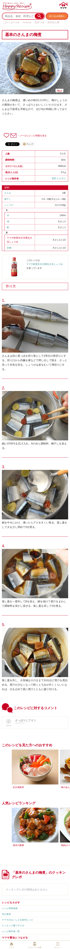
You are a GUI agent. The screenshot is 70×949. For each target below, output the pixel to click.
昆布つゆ (39, 22)
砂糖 (9, 248)
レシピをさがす (11, 902)
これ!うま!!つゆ (11, 22)
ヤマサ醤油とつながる (15, 937)
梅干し (7, 199)
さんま (7, 193)
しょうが (8, 205)
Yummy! (27, 22)
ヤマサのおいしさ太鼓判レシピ (17, 920)
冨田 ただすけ (59, 178)
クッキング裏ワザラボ (13, 925)
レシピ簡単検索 (10, 908)
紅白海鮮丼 (18, 787)
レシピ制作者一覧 (11, 931)
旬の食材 (6, 914)
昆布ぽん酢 (53, 22)
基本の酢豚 (18, 845)
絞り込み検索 (56, 16)
